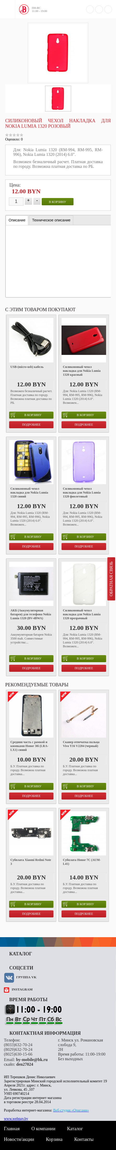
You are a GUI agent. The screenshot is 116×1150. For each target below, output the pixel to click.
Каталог (75, 1128)
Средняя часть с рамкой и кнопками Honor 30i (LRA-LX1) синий (29, 746)
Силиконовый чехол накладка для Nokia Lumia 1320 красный (81, 370)
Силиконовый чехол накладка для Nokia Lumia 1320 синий (29, 492)
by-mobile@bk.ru (32, 1059)
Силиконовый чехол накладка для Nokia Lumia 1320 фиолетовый (81, 492)
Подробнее (31, 424)
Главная (12, 1128)
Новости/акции (19, 1139)
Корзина (54, 1139)
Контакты (84, 1139)
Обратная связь (111, 578)
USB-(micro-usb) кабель (27, 367)
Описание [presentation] (17, 220)
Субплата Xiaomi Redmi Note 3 (30, 862)
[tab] (17, 220)
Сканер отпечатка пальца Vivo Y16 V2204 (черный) (81, 744)
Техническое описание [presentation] (51, 220)
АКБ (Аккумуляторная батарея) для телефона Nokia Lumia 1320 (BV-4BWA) (30, 614)
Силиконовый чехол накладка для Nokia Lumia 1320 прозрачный (81, 614)
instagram (22, 989)
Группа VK (26, 977)
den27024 (24, 1064)
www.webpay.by (16, 1119)
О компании (43, 1128)
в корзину (57, 202)
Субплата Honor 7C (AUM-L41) (82, 862)
